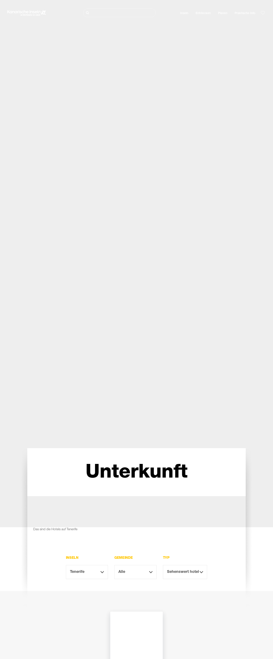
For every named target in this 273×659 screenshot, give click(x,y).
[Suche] (119, 13)
